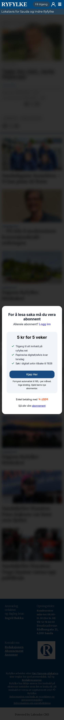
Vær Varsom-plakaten (45, 673)
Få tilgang (41, 4)
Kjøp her (32, 374)
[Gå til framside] (15, 4)
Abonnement (14, 651)
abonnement (39, 405)
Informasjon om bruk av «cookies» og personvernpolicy (32, 698)
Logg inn (53, 4)
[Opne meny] (59, 4)
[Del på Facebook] (26, 104)
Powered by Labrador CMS (32, 714)
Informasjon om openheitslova (32, 703)
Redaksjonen (14, 647)
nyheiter (10, 118)
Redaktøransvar (32, 680)
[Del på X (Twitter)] (31, 104)
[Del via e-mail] (37, 104)
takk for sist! (31, 118)
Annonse (11, 654)
